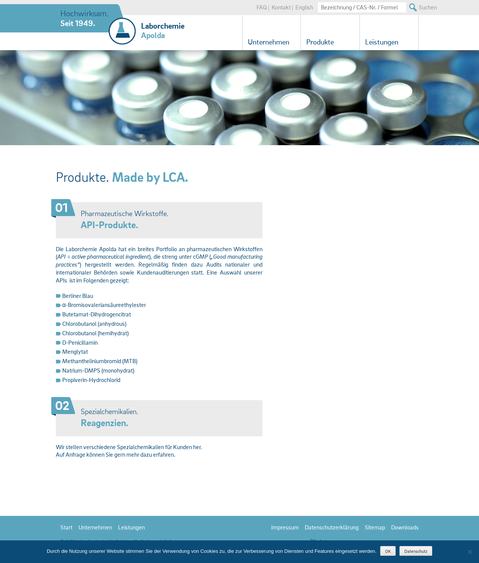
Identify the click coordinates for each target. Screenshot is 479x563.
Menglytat (75, 351)
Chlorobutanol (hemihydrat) (95, 333)
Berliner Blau (77, 295)
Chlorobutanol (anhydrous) (94, 323)
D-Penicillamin (80, 342)
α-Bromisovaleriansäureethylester (104, 304)
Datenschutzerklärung (332, 527)
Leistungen (381, 41)
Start (66, 527)
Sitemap (375, 527)
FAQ (261, 7)
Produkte (320, 41)
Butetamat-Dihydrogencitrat (96, 314)
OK (388, 551)
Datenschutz (415, 551)
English (304, 7)
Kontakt (281, 7)
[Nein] (469, 551)
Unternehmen (268, 41)
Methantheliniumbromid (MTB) (99, 361)
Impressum (285, 527)
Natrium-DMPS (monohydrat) (98, 370)
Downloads (405, 527)
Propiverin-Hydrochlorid (91, 380)
